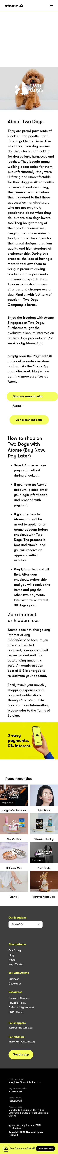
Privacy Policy (17, 1002)
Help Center (16, 964)
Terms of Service (19, 998)
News (12, 959)
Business (14, 978)
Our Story (15, 950)
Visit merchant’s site (29, 420)
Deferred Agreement (21, 1007)
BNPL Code (16, 1012)
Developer (15, 983)
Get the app (21, 1054)
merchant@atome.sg (22, 1041)
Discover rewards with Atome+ (28, 398)
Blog (11, 955)
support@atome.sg (21, 1027)
